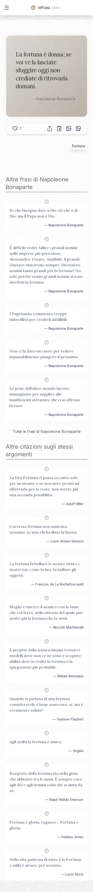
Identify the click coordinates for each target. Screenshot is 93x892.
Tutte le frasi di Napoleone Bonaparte (47, 431)
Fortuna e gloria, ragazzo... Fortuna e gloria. (44, 825)
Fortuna (78, 146)
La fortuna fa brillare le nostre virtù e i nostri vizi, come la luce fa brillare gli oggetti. (44, 569)
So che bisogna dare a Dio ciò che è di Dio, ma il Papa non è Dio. (44, 213)
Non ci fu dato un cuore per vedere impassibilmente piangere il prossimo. (44, 354)
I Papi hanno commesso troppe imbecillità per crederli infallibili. (39, 316)
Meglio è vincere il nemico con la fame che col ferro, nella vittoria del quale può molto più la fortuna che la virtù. (46, 612)
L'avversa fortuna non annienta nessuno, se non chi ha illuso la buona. (44, 529)
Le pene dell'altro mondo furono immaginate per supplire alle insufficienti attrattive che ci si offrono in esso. (45, 397)
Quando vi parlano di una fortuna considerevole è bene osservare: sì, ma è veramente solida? (46, 704)
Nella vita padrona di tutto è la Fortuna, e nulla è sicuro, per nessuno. (46, 862)
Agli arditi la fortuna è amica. (36, 741)
